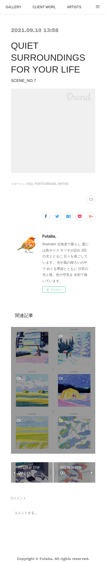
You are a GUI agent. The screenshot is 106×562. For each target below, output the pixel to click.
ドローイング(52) (22, 183)
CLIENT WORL (44, 7)
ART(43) (63, 183)
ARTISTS (74, 7)
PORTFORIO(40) (45, 183)
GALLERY (13, 7)
